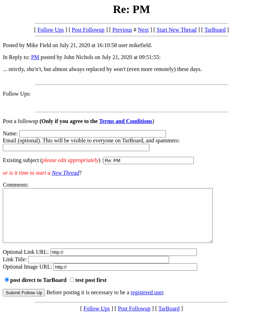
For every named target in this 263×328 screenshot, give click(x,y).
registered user (147, 303)
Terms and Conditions (125, 121)
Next (143, 30)
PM (35, 57)
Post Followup (88, 30)
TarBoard (214, 30)
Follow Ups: (17, 94)
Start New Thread (177, 30)
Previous (122, 30)
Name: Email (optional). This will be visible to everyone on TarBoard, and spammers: (131, 147)
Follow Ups (50, 30)
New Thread (65, 173)
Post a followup (20, 121)
